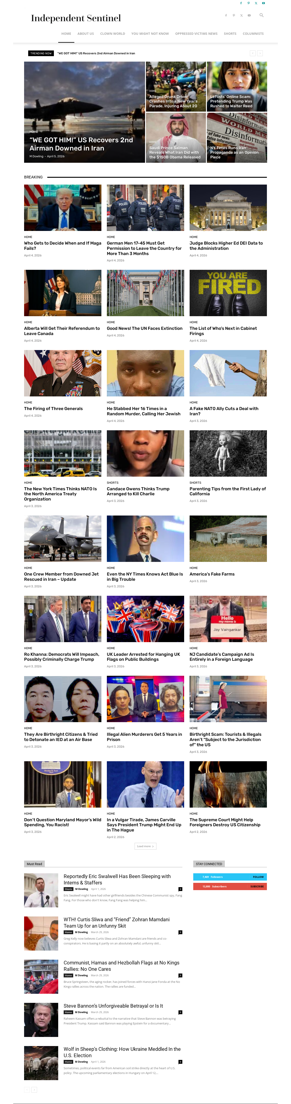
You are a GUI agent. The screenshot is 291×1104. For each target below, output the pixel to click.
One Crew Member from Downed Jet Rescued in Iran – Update (61, 576)
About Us (86, 33)
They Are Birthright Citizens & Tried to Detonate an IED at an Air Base (61, 737)
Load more (145, 846)
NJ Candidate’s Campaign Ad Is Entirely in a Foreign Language (222, 657)
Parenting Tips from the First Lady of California (228, 491)
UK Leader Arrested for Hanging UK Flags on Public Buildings (143, 657)
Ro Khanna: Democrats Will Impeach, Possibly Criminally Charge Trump (61, 657)
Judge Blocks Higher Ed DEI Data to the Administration (226, 245)
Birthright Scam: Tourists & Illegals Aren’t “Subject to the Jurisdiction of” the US (225, 739)
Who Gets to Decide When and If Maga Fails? (62, 245)
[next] (260, 53)
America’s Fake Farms (212, 574)
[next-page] (34, 1090)
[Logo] (75, 15)
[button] (261, 16)
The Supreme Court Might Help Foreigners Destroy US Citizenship (225, 822)
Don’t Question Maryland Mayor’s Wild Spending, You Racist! (62, 822)
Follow (258, 877)
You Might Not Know (150, 33)
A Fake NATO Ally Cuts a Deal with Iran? (224, 411)
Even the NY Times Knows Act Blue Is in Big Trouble (145, 576)
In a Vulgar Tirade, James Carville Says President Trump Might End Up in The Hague (144, 825)
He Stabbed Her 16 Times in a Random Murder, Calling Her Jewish (144, 411)
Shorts (230, 33)
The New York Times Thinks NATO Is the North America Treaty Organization (60, 494)
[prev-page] (27, 1090)
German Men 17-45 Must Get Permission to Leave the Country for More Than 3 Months (144, 248)
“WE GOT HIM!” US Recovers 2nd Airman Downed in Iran (96, 53)
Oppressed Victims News (196, 33)
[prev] (253, 53)
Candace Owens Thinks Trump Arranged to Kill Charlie (138, 491)
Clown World (112, 33)
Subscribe (257, 886)
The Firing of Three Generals (53, 408)
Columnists (253, 33)
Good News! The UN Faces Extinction (145, 328)
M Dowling (81, 889)
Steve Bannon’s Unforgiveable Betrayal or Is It (113, 1006)
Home (66, 33)
